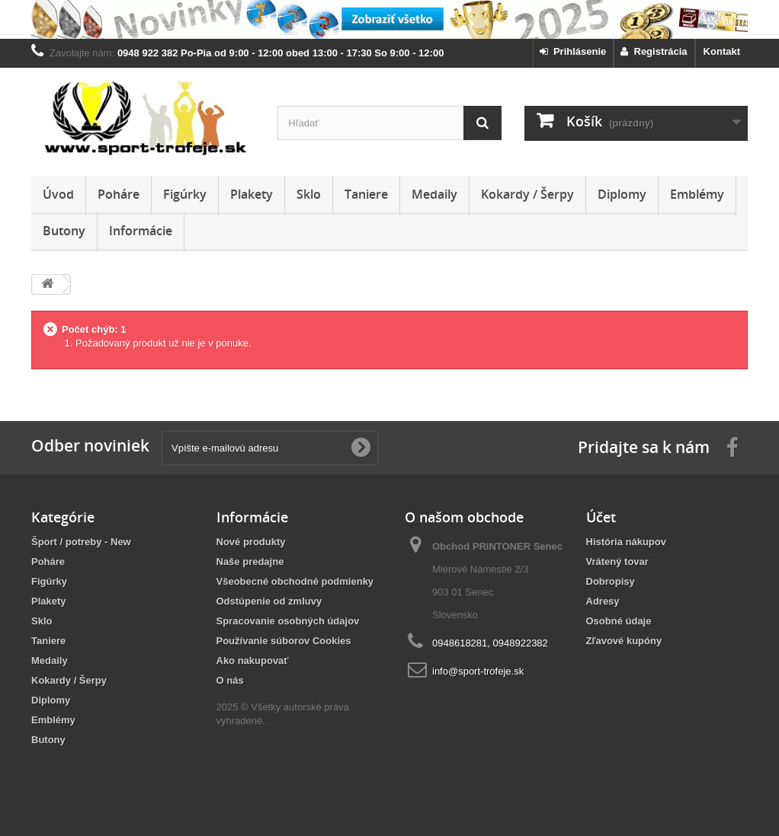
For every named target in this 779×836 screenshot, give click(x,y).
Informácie (140, 230)
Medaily (434, 194)
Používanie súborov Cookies (283, 640)
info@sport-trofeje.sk (478, 671)
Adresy (603, 601)
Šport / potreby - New (81, 541)
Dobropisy (610, 581)
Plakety (251, 194)
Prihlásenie (573, 51)
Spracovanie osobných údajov (288, 621)
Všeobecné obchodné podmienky (295, 581)
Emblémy (697, 194)
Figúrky (185, 194)
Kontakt (722, 51)
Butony (64, 230)
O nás (230, 680)
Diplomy (622, 194)
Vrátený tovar (617, 561)
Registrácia (653, 51)
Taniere (366, 194)
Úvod (58, 194)
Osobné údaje (619, 621)
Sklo (309, 194)
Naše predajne (250, 561)
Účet (601, 517)
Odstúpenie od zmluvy (269, 601)
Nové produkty (251, 541)
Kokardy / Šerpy (527, 194)
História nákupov (626, 541)
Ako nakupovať (252, 660)
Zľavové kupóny (624, 640)
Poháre (118, 194)
